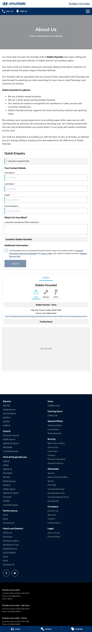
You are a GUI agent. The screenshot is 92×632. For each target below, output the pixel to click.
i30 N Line (7, 532)
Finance (51, 455)
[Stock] (15, 629)
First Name (46, 176)
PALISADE (7, 447)
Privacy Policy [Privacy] (47, 253)
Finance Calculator (56, 459)
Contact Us (53, 510)
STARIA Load (54, 405)
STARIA (6, 501)
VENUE (6, 461)
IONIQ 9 (7, 417)
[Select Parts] (55, 294)
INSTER (6, 405)
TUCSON (7, 497)
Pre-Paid (52, 485)
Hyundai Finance (55, 463)
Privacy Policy (54, 536)
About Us (52, 515)
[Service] (46, 629)
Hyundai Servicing (56, 489)
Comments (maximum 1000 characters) (46, 228)
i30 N (5, 519)
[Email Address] (46, 316)
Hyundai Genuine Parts (58, 497)
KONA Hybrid (9, 439)
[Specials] (76, 629)
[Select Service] (46, 294)
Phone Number (46, 209)
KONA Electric (9, 409)
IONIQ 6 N (52, 415)
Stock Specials (54, 433)
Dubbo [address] (46, 277)
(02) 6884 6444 (49, 313)
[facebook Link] (6, 573)
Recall (50, 481)
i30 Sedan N (8, 523)
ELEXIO (6, 421)
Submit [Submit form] (15, 263)
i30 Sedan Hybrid (11, 435)
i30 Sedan (7, 536)
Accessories (53, 501)
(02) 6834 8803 (14, 611)
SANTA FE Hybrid (11, 443)
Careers (51, 518)
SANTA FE (7, 469)
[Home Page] (13, 4)
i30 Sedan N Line (11, 544)
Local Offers (53, 429)
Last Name (46, 187)
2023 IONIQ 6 (9, 413)
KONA (6, 465)
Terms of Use (54, 532)
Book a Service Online (58, 477)
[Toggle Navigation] (88, 11)
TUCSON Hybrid (10, 451)
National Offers (55, 425)
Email (46, 198)
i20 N (5, 515)
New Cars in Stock (56, 443)
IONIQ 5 (6, 425)
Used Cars (52, 451)
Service (51, 473)
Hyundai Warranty (56, 493)
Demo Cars (53, 447)
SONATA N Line (10, 548)
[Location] (36, 294)
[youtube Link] (14, 573)
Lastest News (54, 522)
